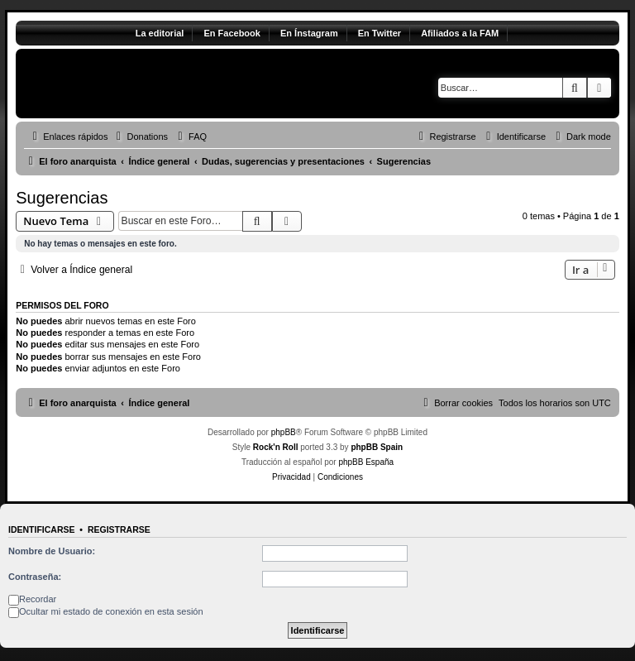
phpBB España (366, 462)
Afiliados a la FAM (460, 33)
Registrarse (119, 529)
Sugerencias (61, 198)
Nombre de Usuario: (51, 551)
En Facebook (231, 33)
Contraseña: (34, 577)
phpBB (283, 432)
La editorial (160, 33)
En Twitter (379, 33)
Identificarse (41, 529)
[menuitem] (140, 136)
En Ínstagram (309, 33)
